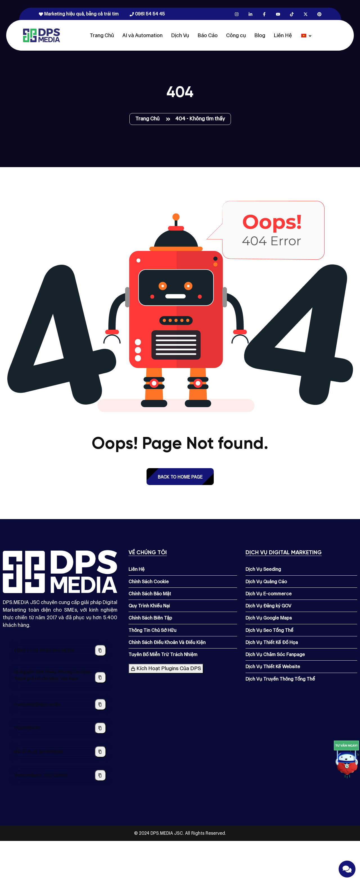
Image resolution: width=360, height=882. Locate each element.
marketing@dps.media (37, 704)
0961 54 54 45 (147, 14)
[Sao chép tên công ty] (100, 650)
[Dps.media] (41, 35)
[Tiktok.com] (292, 14)
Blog (259, 35)
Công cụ (236, 35)
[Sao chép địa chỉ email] (100, 704)
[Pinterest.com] (319, 14)
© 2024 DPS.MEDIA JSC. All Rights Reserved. (180, 833)
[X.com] (305, 14)
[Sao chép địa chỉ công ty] (100, 677)
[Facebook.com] (264, 14)
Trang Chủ (102, 35)
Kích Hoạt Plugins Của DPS (166, 668)
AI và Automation (142, 35)
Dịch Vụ (180, 35)
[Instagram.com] (237, 14)
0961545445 (27, 728)
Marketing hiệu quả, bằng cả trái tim (78, 14)
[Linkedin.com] (250, 14)
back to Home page (180, 477)
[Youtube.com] (278, 14)
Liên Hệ (283, 35)
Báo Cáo (207, 35)
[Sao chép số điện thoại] (100, 728)
